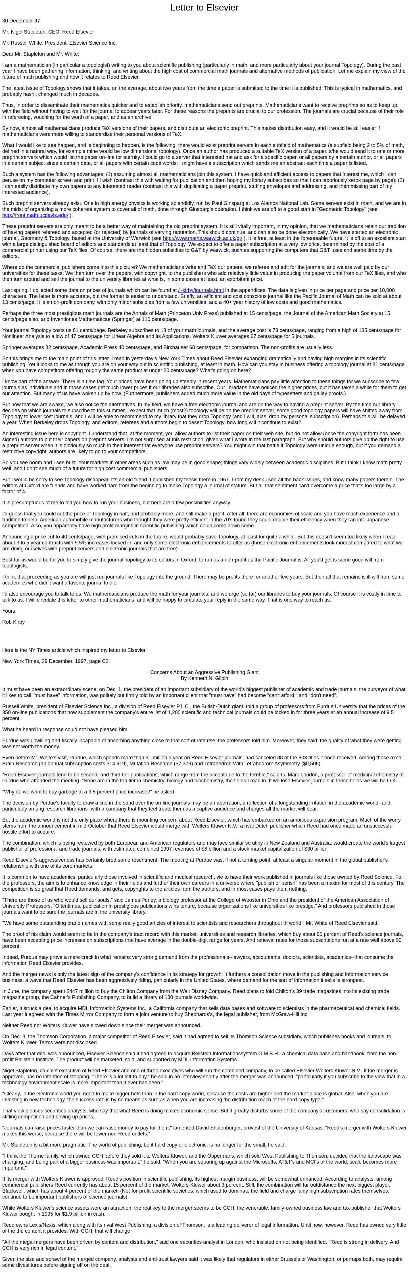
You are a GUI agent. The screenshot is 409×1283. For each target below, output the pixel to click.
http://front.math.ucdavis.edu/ (35, 215)
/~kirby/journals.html (201, 290)
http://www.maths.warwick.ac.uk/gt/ (202, 238)
